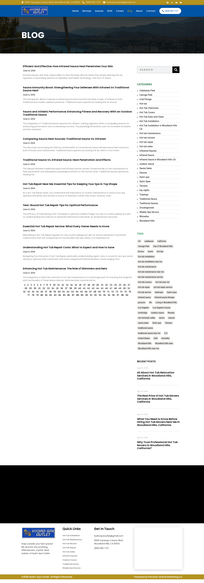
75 (118, 291)
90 (79, 295)
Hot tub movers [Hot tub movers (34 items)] (148, 282)
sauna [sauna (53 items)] (164, 318)
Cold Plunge (148, 99)
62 (61, 291)
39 (68, 288)
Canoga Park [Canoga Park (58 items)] (146, 246)
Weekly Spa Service (152, 212)
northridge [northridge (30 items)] (145, 313)
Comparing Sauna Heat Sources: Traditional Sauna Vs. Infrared (57, 139)
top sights (147, 190)
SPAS (109, 10)
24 (108, 285)
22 (99, 285)
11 (51, 285)
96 (106, 295)
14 (64, 285)
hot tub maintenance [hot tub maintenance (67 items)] (150, 267)
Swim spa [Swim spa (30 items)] (160, 323)
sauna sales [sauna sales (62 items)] (146, 323)
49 (113, 288)
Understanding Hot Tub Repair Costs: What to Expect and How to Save (61, 247)
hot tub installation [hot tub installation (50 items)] (149, 256)
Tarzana (146, 185)
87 (66, 295)
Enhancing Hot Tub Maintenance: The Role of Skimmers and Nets (58, 268)
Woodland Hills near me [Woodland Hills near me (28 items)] (151, 348)
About (139, 10)
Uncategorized (149, 207)
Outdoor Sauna (71, 563)
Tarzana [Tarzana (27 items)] (171, 323)
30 (28, 288)
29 (23, 288)
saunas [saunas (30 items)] (174, 318)
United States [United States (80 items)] (147, 338)
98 (115, 295)
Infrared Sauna (149, 155)
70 (97, 291)
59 (47, 291)
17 (77, 285)
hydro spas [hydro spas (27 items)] (175, 292)
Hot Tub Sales (70, 554)
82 (43, 295)
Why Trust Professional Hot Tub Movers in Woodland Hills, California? (160, 445)
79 (30, 295)
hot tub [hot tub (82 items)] (163, 251)
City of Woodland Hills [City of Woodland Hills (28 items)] (166, 246)
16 (73, 285)
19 (86, 285)
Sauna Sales (148, 168)
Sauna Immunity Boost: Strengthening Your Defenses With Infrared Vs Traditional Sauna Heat (69, 89)
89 (75, 295)
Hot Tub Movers (71, 544)
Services (86, 10)
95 (102, 295)
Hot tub (146, 103)
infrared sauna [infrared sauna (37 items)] (147, 297)
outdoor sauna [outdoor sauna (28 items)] (160, 313)
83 (48, 295)
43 (86, 288)
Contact (151, 10)
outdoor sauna (149, 164)
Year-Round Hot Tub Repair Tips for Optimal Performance (53, 205)
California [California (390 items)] (164, 241)
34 (46, 288)
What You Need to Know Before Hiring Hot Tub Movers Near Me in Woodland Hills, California (161, 422)
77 (21, 295)
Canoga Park (148, 95)
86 (61, 295)
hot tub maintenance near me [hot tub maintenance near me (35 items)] (154, 272)
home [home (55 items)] (153, 251)
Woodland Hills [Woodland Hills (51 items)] (147, 343)
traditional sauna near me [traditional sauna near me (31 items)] (152, 333)
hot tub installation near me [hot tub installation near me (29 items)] (153, 262)
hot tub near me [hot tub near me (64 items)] (165, 282)
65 (74, 291)
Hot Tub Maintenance (74, 540)
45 (95, 288)
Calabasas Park (150, 90)
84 (52, 295)
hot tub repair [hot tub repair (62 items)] (147, 287)
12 (56, 285)
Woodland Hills (150, 220)
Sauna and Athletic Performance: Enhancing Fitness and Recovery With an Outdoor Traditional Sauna (70, 113)
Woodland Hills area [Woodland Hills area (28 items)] (167, 343)
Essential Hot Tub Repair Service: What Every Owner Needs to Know (59, 226)
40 (72, 288)
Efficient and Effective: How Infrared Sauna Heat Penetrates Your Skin (61, 66)
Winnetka (147, 216)
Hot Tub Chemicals (151, 108)
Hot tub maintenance (152, 133)
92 (88, 295)
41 (77, 288)
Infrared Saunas (71, 558)
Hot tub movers (150, 137)
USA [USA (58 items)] (159, 338)
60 (52, 291)
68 (88, 291)
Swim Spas (148, 181)
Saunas (99, 10)
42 (81, 288)
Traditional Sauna (151, 199)
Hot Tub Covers (150, 112)
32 (36, 288)
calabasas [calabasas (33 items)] (152, 241)
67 (83, 291)
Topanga (146, 194)
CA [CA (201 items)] (142, 241)
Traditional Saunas (151, 203)
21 (95, 285)
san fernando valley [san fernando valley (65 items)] (149, 318)
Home (75, 10)
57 (39, 291)
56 (34, 291)
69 (92, 291)
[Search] (178, 69)
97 (111, 295)
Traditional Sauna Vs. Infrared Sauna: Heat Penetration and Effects (60, 160)
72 (105, 291)
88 (70, 295)
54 (26, 291)
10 (47, 285)
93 (93, 295)
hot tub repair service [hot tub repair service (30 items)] (166, 287)
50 (117, 288)
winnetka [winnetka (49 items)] (168, 338)
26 (117, 285)
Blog (129, 10)
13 (60, 285)
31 (32, 288)
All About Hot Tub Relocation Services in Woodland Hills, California (158, 375)
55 (30, 291)
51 (122, 288)
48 (108, 288)
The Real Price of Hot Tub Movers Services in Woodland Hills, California (161, 398)
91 (84, 295)
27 (122, 285)
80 (34, 295)
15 (69, 285)
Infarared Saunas (150, 150)
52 (17, 291)
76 (123, 291)
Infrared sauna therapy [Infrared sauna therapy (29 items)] (167, 297)
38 (63, 288)
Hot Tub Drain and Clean (154, 116)
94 (97, 295)
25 (113, 285)
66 (79, 291)
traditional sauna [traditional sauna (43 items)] (148, 328)
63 (65, 291)
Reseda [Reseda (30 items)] (174, 313)
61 (56, 291)
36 (54, 288)
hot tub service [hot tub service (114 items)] (147, 292)
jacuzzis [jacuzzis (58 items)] (144, 302)
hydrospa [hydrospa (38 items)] (162, 292)
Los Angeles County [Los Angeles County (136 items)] (164, 308)
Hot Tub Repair (70, 549)
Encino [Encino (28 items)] (144, 251)
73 (110, 291)
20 (90, 285)
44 (90, 288)
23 (104, 285)
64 (70, 291)
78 (26, 295)
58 (43, 291)
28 (19, 288)
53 (21, 291)
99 (120, 295)
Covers (120, 10)
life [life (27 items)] (153, 302)
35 (50, 288)
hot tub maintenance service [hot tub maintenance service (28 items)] (153, 277)
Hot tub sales (149, 146)
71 (101, 291)
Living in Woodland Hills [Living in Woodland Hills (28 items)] (169, 302)
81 (39, 295)
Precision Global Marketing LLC (165, 580)
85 (57, 295)
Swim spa (147, 177)
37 (59, 288)
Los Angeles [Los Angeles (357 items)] (146, 308)
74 (114, 291)
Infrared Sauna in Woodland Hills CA (160, 159)
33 (41, 288)
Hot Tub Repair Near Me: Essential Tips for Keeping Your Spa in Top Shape (63, 184)
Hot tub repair (149, 142)
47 (104, 288)
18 (82, 285)
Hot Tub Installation (152, 121)
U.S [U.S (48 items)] (168, 333)
